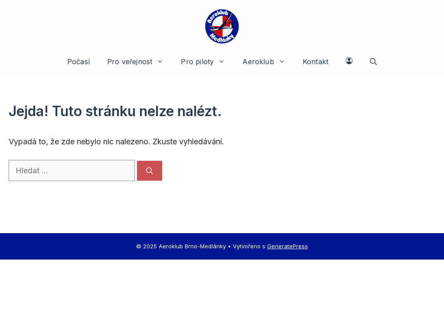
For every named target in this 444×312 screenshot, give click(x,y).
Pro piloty (207, 61)
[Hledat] (149, 171)
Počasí (78, 61)
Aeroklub (268, 61)
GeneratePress (287, 246)
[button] (373, 61)
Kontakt (315, 61)
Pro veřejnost (139, 61)
